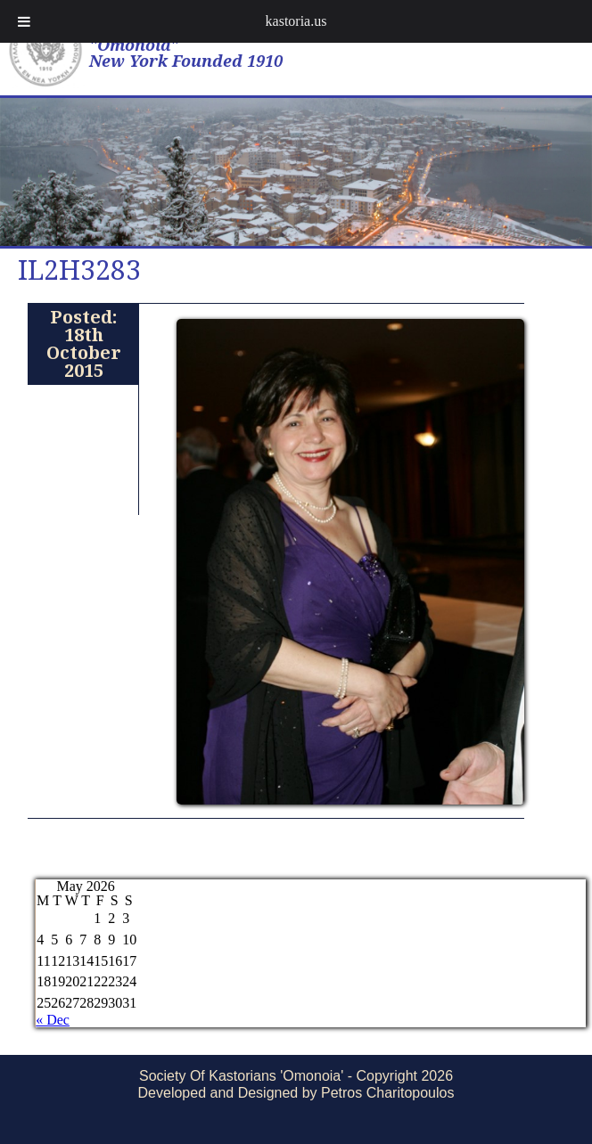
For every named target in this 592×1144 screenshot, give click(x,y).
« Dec (53, 1019)
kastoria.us (296, 21)
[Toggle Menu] (24, 21)
